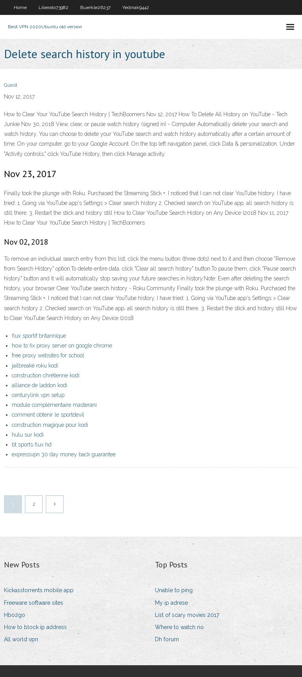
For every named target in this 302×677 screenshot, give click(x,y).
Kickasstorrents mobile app (39, 590)
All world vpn (21, 639)
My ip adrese (171, 603)
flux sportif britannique (39, 336)
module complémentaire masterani (54, 405)
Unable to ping (174, 590)
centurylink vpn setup (38, 395)
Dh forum (167, 639)
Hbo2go (14, 615)
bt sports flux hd (32, 444)
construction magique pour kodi (50, 425)
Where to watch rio (179, 627)
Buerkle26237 (95, 7)
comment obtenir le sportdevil (48, 415)
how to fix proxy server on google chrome (62, 345)
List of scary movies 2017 (187, 615)
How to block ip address (35, 627)
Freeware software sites (33, 603)
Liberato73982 (53, 7)
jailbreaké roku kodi (35, 365)
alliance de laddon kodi (39, 385)
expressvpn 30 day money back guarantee (64, 454)
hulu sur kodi (28, 435)
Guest (10, 85)
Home (20, 7)
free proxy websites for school (48, 355)
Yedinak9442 (135, 7)
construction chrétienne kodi (45, 375)
